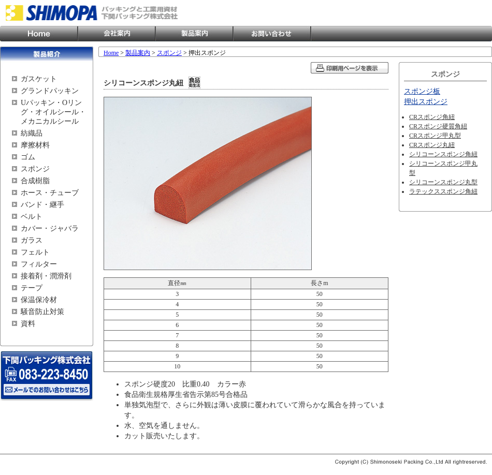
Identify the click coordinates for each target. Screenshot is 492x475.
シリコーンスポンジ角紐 (443, 154)
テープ (31, 288)
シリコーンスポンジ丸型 (443, 182)
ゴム (28, 157)
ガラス (31, 240)
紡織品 (31, 133)
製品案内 (194, 33)
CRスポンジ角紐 (432, 117)
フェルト (35, 252)
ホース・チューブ (50, 193)
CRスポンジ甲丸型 (435, 135)
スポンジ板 (422, 91)
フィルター (39, 264)
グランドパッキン (50, 91)
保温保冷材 (39, 300)
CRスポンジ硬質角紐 (438, 126)
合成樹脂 (35, 181)
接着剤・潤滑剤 (46, 276)
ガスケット (39, 79)
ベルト (31, 216)
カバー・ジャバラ (50, 228)
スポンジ (35, 169)
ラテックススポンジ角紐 (443, 191)
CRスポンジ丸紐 (432, 145)
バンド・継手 (42, 205)
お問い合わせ (272, 33)
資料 (28, 324)
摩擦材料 (35, 145)
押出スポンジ (425, 102)
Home (39, 33)
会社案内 (116, 33)
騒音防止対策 (42, 312)
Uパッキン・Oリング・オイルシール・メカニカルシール (53, 112)
